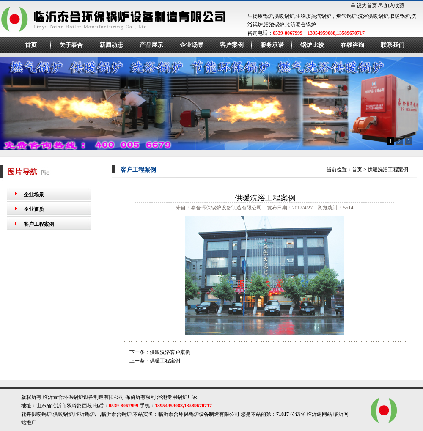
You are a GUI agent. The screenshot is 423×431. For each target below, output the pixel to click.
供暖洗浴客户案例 (170, 352)
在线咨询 (352, 45)
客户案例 (232, 45)
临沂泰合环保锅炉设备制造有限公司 (198, 414)
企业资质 (34, 209)
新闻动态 (111, 45)
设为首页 (367, 5)
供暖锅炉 (63, 414)
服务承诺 (272, 45)
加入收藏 (394, 5)
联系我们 (392, 45)
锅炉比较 (312, 45)
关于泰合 (71, 45)
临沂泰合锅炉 (116, 414)
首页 (31, 45)
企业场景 (191, 45)
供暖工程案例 (165, 361)
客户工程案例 (39, 224)
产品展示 (151, 45)
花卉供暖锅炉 (36, 414)
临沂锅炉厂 (87, 414)
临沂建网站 (319, 414)
